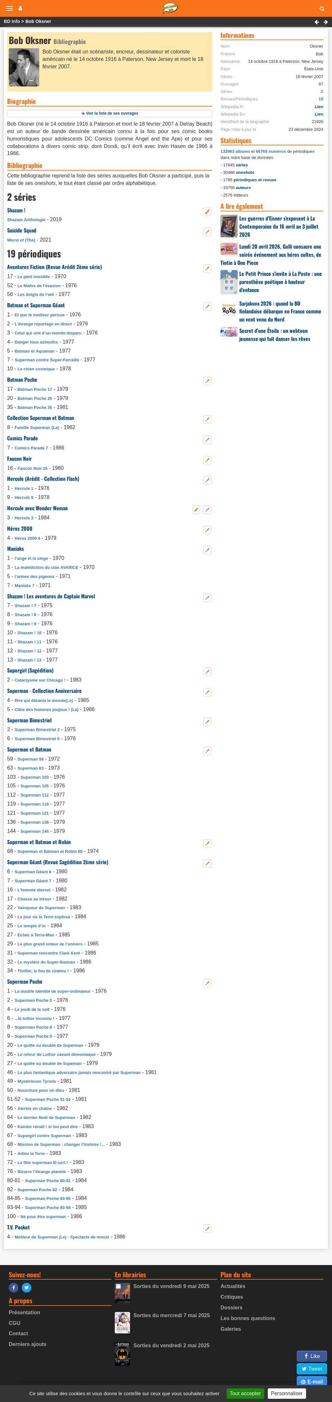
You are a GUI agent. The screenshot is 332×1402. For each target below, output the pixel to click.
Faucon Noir (19, 458)
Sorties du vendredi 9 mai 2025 (171, 1286)
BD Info (12, 21)
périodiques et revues (254, 179)
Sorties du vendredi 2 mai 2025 (171, 1345)
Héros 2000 (19, 528)
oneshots (245, 172)
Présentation (24, 1312)
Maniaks (15, 548)
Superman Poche (24, 981)
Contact (18, 1333)
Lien (319, 106)
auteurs (243, 187)
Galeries (230, 1329)
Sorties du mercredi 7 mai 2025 (171, 1315)
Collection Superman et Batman (40, 418)
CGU (14, 1323)
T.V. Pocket (18, 1227)
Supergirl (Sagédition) (30, 670)
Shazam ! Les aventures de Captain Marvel (51, 596)
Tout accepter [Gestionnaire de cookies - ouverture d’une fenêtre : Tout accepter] (245, 1393)
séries (242, 165)
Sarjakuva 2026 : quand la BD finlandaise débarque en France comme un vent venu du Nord (280, 311)
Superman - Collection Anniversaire (44, 691)
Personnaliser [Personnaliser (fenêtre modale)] (287, 1393)
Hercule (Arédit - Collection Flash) (43, 478)
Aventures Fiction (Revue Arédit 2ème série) (54, 267)
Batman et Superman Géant (36, 305)
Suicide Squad (21, 230)
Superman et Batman (29, 749)
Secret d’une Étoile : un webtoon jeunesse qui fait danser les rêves (274, 335)
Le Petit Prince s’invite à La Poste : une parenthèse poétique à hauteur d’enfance (280, 282)
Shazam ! (16, 210)
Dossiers (231, 1307)
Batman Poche (22, 379)
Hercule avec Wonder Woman (37, 508)
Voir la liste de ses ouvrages (112, 113)
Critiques (231, 1297)
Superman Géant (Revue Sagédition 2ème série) (57, 862)
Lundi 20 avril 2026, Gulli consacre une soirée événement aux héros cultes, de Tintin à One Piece (270, 254)
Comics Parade (22, 438)
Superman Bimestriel (29, 720)
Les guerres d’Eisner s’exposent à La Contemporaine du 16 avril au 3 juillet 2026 (278, 226)
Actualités (232, 1286)
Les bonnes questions (247, 1318)
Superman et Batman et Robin (39, 842)
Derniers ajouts (27, 1344)
